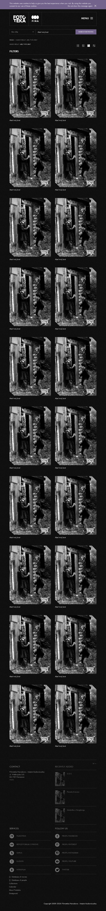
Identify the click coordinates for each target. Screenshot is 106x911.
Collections (13, 883)
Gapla (16, 853)
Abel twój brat (15, 120)
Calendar (12, 887)
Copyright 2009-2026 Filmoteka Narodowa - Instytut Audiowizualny (70, 903)
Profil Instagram (66, 853)
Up (94, 764)
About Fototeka (15, 890)
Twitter (62, 869)
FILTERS (14, 51)
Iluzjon (17, 861)
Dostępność (13, 893)
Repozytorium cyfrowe (24, 844)
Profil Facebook (66, 836)
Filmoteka (18, 836)
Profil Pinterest (66, 844)
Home (12, 40)
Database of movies (18, 877)
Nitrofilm (18, 869)
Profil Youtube (65, 861)
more (12, 779)
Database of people (18, 880)
